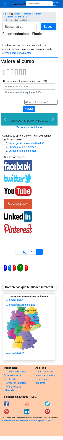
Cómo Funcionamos (15, 371)
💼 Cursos (15, 14)
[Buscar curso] (39, 3)
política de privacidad (28, 421)
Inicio (5, 14)
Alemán (37, 14)
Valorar (29, 108)
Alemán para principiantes (17, 17)
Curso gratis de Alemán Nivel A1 (27, 143)
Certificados (10, 379)
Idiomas (27, 14)
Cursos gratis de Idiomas (22, 150)
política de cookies (47, 421)
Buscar (49, 27)
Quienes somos (12, 375)
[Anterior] (28, 252)
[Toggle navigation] (5, 3)
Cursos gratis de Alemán (22, 147)
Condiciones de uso (10, 421)
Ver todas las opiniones (29, 127)
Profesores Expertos (15, 382)
